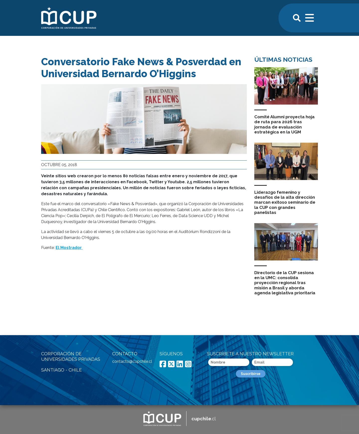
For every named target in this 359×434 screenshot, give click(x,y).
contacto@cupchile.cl (132, 361)
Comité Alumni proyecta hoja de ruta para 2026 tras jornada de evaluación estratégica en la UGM (284, 124)
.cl (203, 418)
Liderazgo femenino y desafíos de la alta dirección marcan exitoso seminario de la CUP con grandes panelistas (284, 202)
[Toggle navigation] (310, 17)
